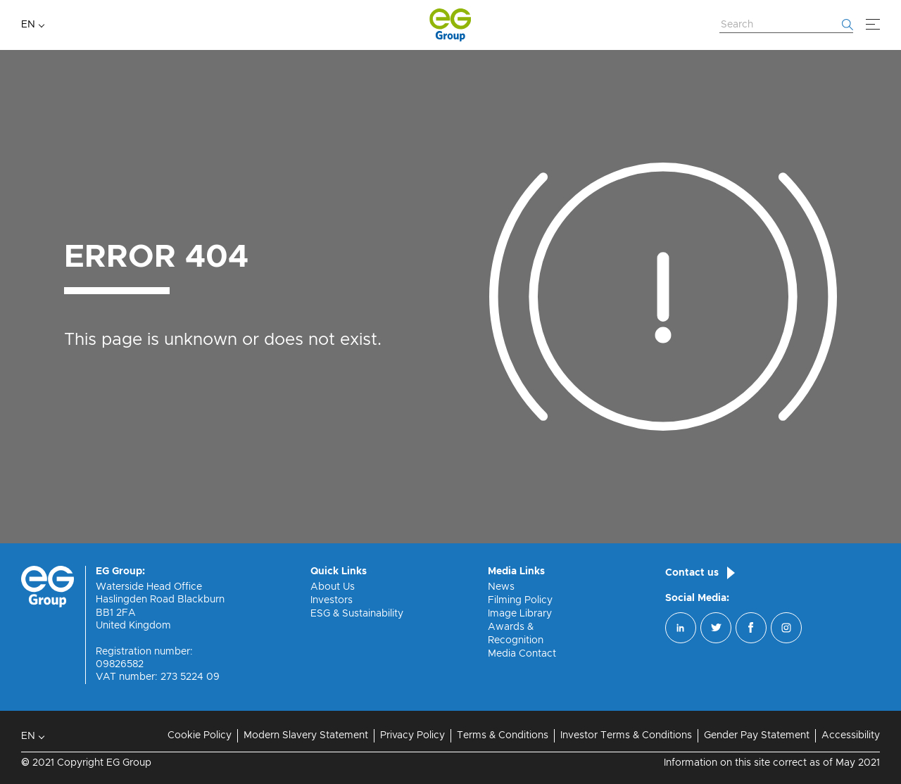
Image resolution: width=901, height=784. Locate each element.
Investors (331, 600)
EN (28, 25)
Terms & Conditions (502, 735)
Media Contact (522, 654)
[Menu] (873, 24)
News (501, 587)
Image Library (520, 614)
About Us (332, 587)
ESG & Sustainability (356, 614)
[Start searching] (847, 24)
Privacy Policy (412, 735)
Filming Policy (520, 600)
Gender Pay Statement (756, 735)
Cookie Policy (200, 735)
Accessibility (850, 735)
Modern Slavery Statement (306, 735)
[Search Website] (786, 25)
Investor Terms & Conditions (626, 735)
